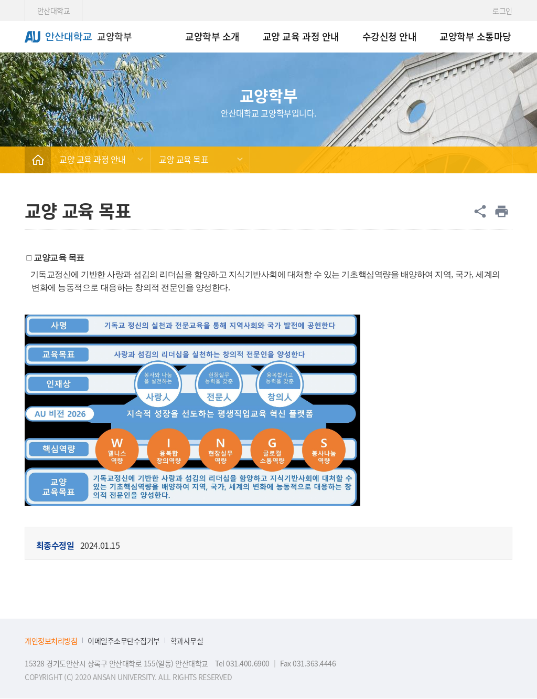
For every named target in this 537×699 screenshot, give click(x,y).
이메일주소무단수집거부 (124, 641)
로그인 (502, 10)
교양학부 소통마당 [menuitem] (475, 36)
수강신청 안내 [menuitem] (389, 36)
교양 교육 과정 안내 (92, 159)
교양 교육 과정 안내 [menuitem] (301, 36)
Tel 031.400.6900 (242, 663)
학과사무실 (186, 641)
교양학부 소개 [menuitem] (212, 36)
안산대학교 (53, 10)
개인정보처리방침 (51, 641)
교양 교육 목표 (183, 159)
